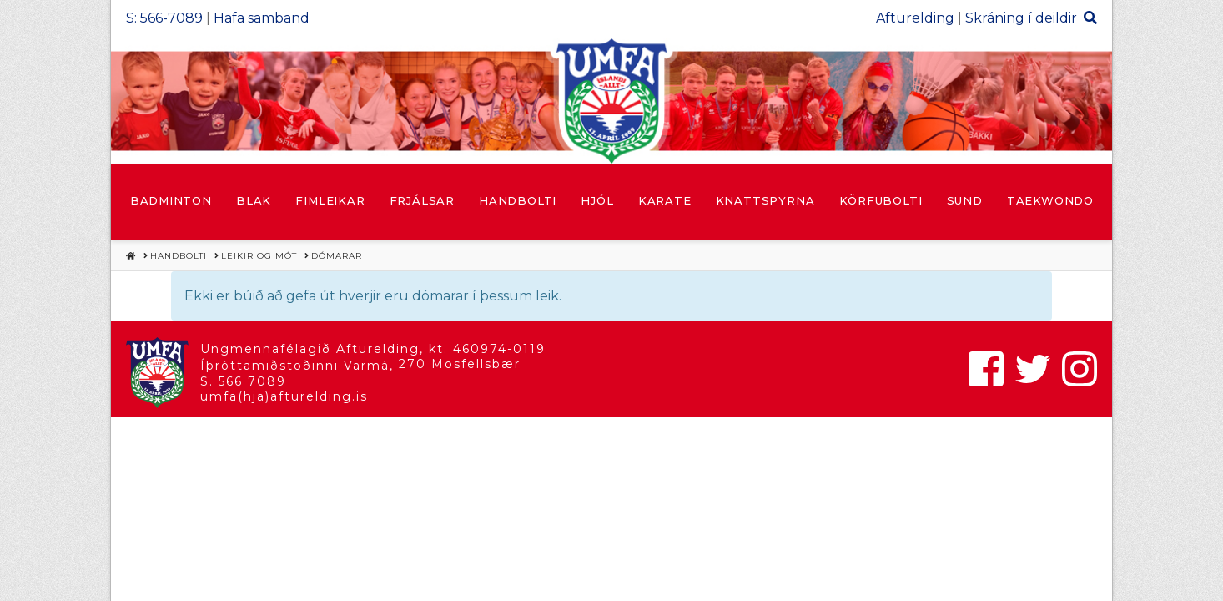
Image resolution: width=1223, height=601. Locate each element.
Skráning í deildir (1021, 18)
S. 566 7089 (243, 381)
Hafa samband (262, 18)
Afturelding (915, 18)
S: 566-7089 (164, 18)
